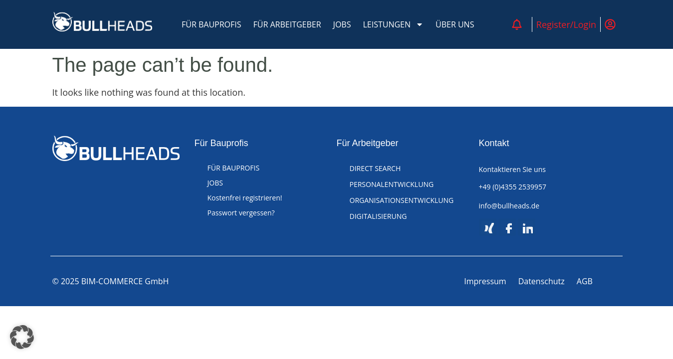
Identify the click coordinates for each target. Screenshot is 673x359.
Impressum (485, 281)
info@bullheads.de (509, 205)
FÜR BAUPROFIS (211, 24)
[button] (22, 337)
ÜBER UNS (455, 24)
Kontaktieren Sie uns (512, 169)
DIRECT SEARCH (375, 168)
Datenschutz (541, 281)
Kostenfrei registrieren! (245, 197)
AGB (585, 281)
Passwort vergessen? (241, 212)
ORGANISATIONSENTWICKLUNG (402, 200)
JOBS (342, 24)
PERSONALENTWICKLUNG (392, 184)
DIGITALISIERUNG (378, 216)
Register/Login (566, 24)
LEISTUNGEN (393, 24)
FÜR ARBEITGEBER (287, 24)
